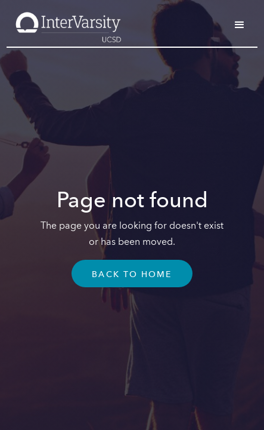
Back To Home (132, 275)
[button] (239, 25)
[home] (65, 23)
